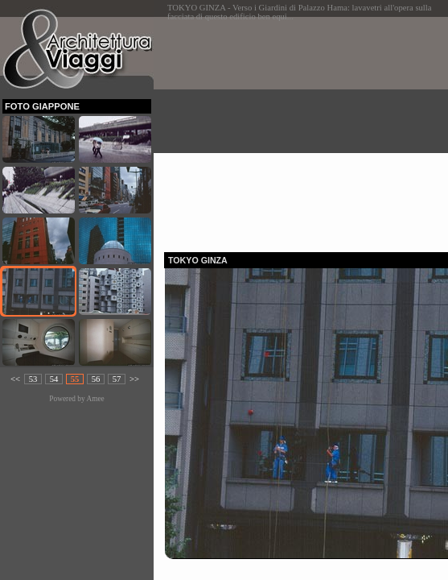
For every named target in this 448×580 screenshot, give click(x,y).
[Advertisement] (306, 129)
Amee (95, 399)
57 (117, 379)
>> (134, 379)
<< (15, 379)
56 (96, 379)
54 (54, 379)
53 (33, 379)
